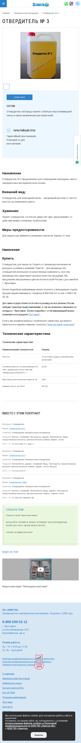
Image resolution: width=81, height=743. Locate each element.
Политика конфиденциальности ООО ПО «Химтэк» (26, 662)
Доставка (7, 702)
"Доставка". (34, 314)
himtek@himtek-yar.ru (13, 633)
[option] (40, 55)
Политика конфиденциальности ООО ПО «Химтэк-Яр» (28, 659)
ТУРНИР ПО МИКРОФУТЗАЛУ (19, 532)
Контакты (7, 707)
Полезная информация (14, 697)
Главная (6, 13)
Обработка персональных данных (18, 665)
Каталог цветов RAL (13, 688)
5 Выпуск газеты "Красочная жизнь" (22, 515)
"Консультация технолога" (61, 324)
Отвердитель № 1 (17, 428)
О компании (8, 674)
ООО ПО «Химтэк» (17, 728)
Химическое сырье (12, 683)
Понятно (38, 735)
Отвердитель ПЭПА (18, 482)
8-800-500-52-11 (14, 622)
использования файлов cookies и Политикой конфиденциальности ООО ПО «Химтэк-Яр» (31, 724)
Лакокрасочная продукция (26, 13)
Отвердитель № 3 (51, 13)
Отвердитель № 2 (17, 455)
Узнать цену (19, 97)
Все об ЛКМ (8, 692)
